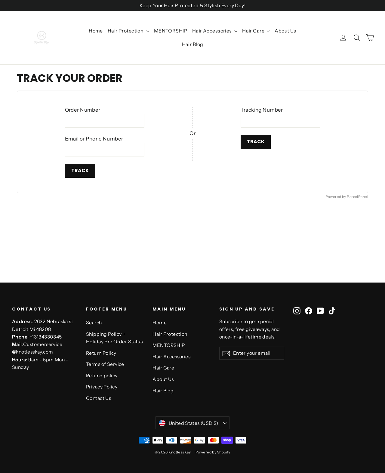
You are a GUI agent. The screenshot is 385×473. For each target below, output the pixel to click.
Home (96, 31)
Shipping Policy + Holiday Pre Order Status (114, 338)
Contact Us (98, 398)
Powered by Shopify (213, 452)
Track (80, 170)
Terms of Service (105, 364)
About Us (285, 31)
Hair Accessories (214, 31)
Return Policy (101, 353)
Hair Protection (128, 31)
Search (94, 323)
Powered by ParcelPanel (346, 196)
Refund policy (102, 376)
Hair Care (256, 31)
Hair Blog (192, 44)
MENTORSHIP (170, 31)
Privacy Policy (101, 387)
